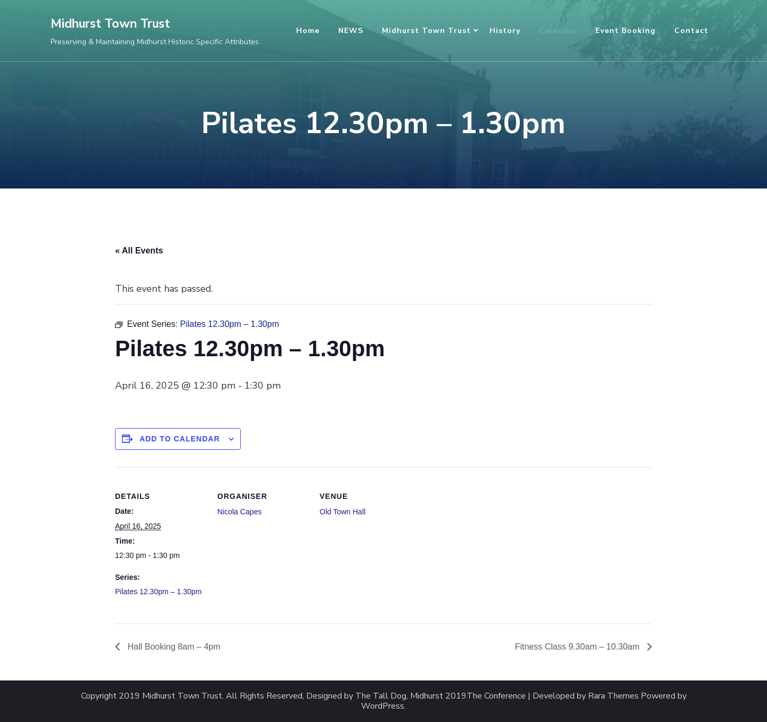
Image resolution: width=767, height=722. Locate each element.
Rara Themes (613, 696)
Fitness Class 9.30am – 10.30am (578, 646)
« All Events (139, 250)
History (504, 31)
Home (308, 31)
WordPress (382, 706)
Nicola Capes (239, 511)
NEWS (350, 31)
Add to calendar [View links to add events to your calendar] (180, 438)
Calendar (558, 31)
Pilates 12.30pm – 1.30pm (158, 591)
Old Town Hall (342, 511)
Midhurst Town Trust (110, 23)
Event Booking (625, 31)
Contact (691, 31)
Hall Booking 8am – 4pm (173, 646)
